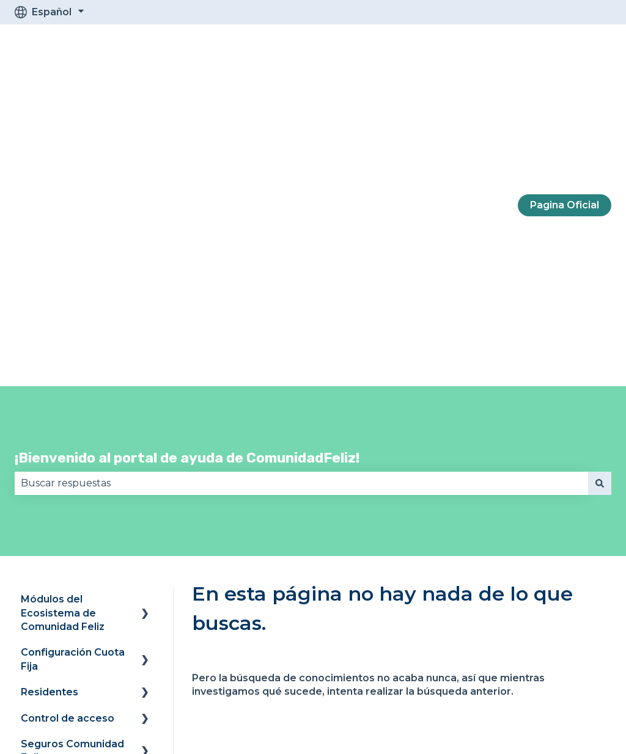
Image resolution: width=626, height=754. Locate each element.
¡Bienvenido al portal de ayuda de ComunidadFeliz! (187, 168)
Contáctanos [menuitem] (53, 599)
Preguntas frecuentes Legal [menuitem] (64, 500)
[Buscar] (599, 193)
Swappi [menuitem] (40, 533)
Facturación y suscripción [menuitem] (55, 566)
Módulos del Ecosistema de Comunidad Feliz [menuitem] (63, 323)
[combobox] (301, 193)
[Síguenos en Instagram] (521, 674)
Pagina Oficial (564, 60)
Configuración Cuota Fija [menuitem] (73, 369)
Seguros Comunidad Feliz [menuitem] (72, 461)
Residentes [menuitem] (49, 402)
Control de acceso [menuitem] (67, 428)
